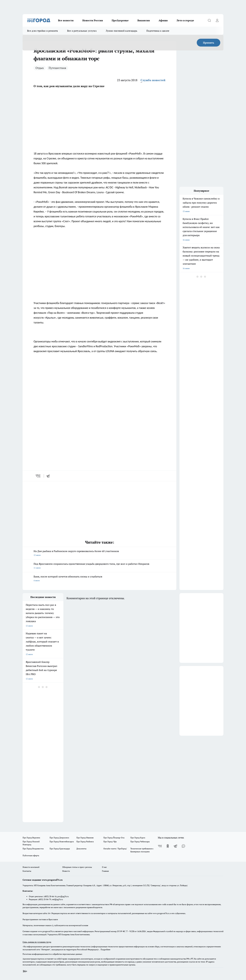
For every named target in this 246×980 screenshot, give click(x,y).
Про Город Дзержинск (59, 837)
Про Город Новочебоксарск (62, 841)
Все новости (66, 20)
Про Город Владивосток (33, 848)
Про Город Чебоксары (140, 841)
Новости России (92, 20)
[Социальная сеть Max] (183, 846)
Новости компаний (31, 867)
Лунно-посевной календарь (121, 30)
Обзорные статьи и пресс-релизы (77, 867)
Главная (105, 871)
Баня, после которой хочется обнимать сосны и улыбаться (99, 579)
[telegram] (49, 476)
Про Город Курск (137, 837)
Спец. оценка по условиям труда (37, 942)
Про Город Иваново (85, 837)
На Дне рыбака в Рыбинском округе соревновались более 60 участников (99, 553)
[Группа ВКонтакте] (160, 846)
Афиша (163, 20)
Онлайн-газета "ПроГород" (115, 848)
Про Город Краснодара (60, 848)
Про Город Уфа (110, 841)
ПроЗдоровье (120, 20)
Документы (81, 848)
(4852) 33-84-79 (44, 899)
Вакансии (143, 20)
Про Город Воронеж (31, 837)
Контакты (27, 871)
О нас (104, 867)
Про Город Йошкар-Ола (113, 837)
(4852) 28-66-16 (50, 896)
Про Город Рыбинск (85, 841)
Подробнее (105, 949)
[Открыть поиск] (209, 20)
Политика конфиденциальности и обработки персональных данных (52, 954)
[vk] (38, 476)
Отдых (39, 68)
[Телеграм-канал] (175, 846)
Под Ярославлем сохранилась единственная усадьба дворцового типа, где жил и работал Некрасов (99, 566)
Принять (208, 42)
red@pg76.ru (57, 899)
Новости (66, 871)
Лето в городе (185, 20)
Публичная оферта (31, 855)
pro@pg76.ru (63, 896)
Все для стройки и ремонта (42, 30)
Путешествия (57, 68)
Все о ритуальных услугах (82, 30)
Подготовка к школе (157, 30)
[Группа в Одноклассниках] (168, 846)
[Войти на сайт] (217, 20)
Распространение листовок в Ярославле (40, 919)
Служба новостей (153, 80)
